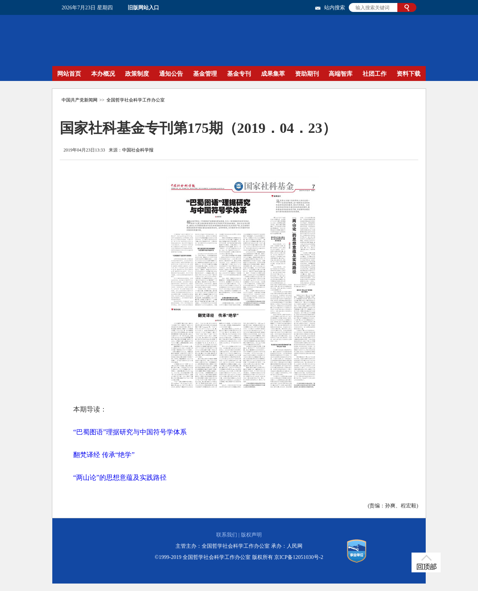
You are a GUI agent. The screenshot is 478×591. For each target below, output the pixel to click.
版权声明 (251, 535)
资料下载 (408, 74)
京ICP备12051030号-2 (298, 557)
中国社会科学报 (137, 150)
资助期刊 (307, 74)
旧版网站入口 (143, 7)
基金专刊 (239, 74)
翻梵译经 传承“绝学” (103, 455)
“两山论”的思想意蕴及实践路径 (120, 477)
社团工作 (375, 74)
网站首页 (69, 74)
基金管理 (205, 74)
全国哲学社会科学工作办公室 (135, 100)
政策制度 (137, 74)
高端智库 (341, 74)
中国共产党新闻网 (79, 100)
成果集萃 (273, 74)
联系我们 (226, 535)
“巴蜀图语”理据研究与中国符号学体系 (130, 432)
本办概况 (103, 74)
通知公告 (171, 74)
